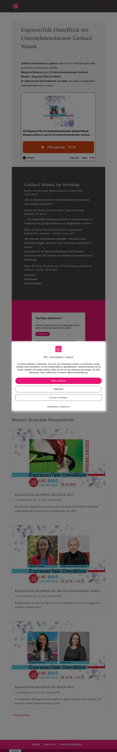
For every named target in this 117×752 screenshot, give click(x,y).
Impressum (65, 407)
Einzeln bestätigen (58, 397)
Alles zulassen (58, 380)
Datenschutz (52, 407)
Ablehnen (58, 389)
